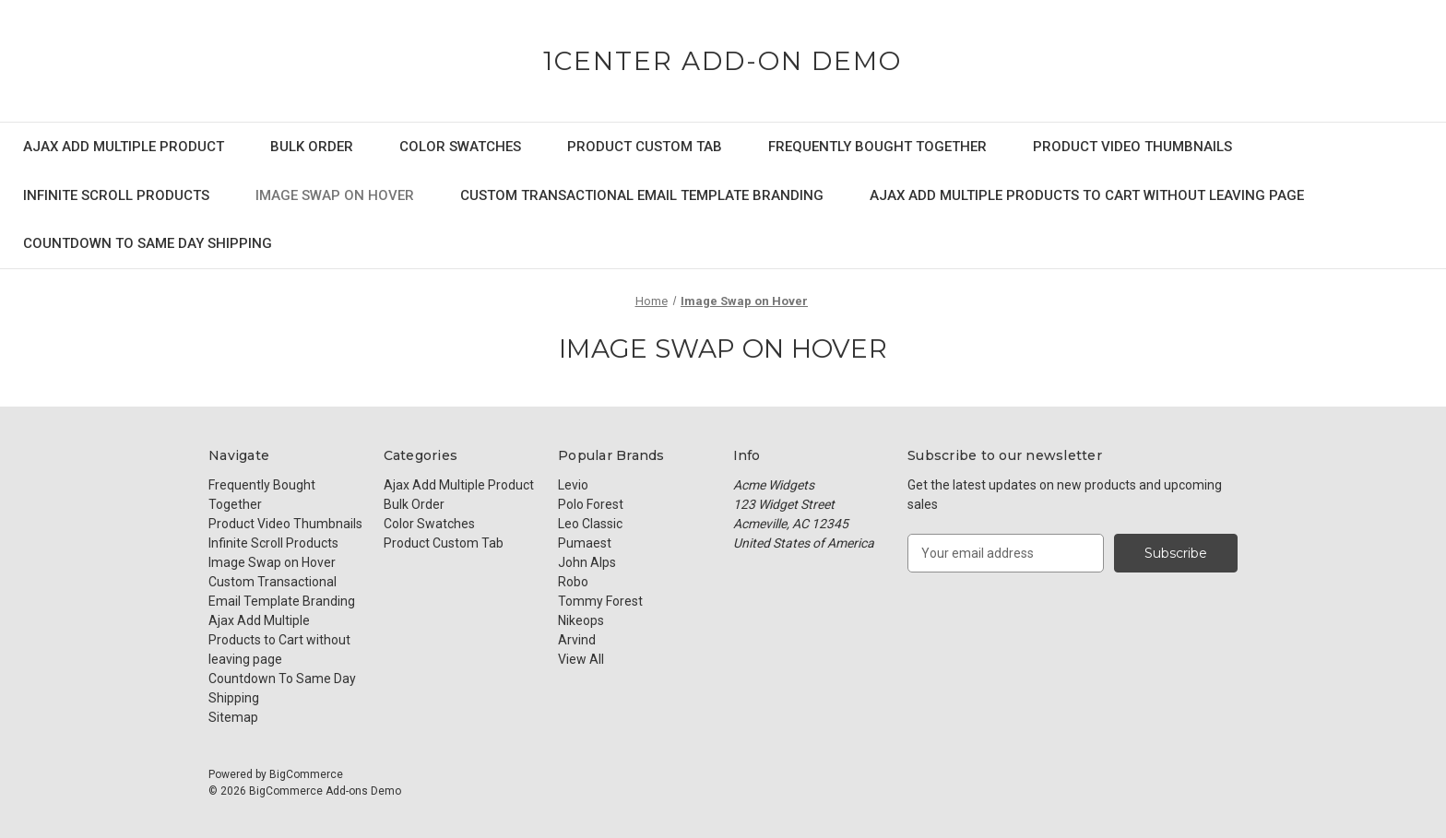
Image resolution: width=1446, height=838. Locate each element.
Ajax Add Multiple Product (123, 146)
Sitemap (233, 717)
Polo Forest (590, 504)
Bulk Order (311, 146)
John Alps (587, 562)
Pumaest (584, 543)
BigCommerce (306, 774)
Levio (573, 485)
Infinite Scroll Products (116, 195)
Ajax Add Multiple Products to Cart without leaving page (1087, 195)
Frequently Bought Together (877, 146)
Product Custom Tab (644, 146)
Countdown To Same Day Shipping (147, 243)
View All (581, 659)
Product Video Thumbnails (1132, 146)
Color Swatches (460, 146)
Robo (573, 581)
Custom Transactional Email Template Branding (642, 195)
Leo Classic (590, 523)
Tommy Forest (600, 601)
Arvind (577, 639)
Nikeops (581, 620)
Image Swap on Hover (334, 195)
